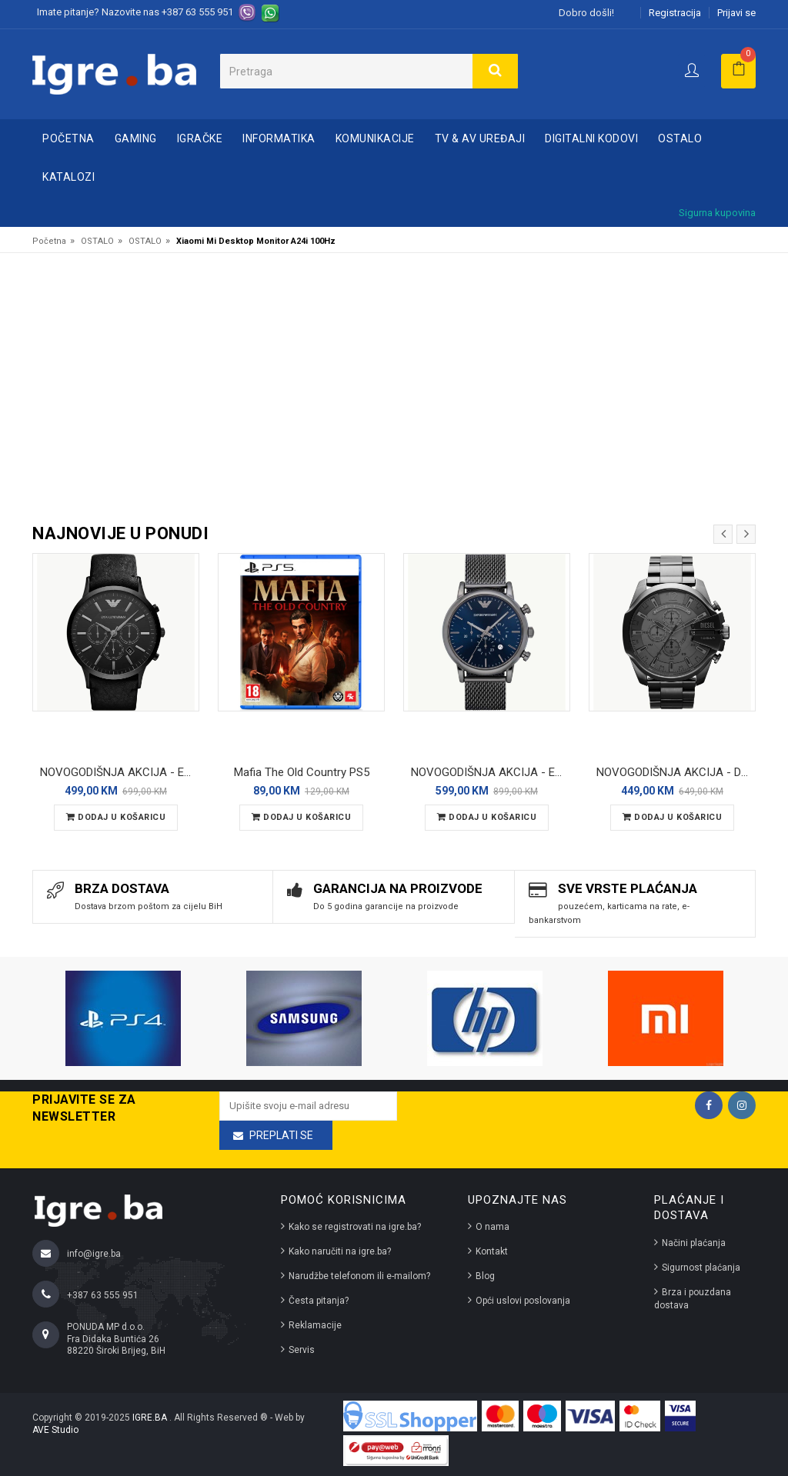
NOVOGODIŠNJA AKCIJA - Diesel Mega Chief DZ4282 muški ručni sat (676, 772)
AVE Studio (55, 1429)
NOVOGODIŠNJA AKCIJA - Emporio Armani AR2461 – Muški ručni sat (119, 772)
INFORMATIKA (279, 138)
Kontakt (492, 1251)
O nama (492, 1226)
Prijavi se (736, 12)
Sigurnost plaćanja (701, 1267)
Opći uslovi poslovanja (523, 1300)
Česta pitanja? (319, 1300)
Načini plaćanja (694, 1243)
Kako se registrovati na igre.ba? (355, 1226)
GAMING (136, 138)
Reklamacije (315, 1325)
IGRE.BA (150, 1417)
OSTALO (680, 138)
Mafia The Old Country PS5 (301, 772)
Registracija (675, 12)
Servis (302, 1349)
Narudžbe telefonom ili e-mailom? (359, 1276)
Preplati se (281, 1135)
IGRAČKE (200, 138)
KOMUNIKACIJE (375, 138)
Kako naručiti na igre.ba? (340, 1251)
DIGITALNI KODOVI (591, 138)
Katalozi (68, 177)
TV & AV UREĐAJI (480, 138)
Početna (68, 138)
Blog (485, 1276)
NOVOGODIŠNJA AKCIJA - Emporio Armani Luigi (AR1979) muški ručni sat (490, 772)
